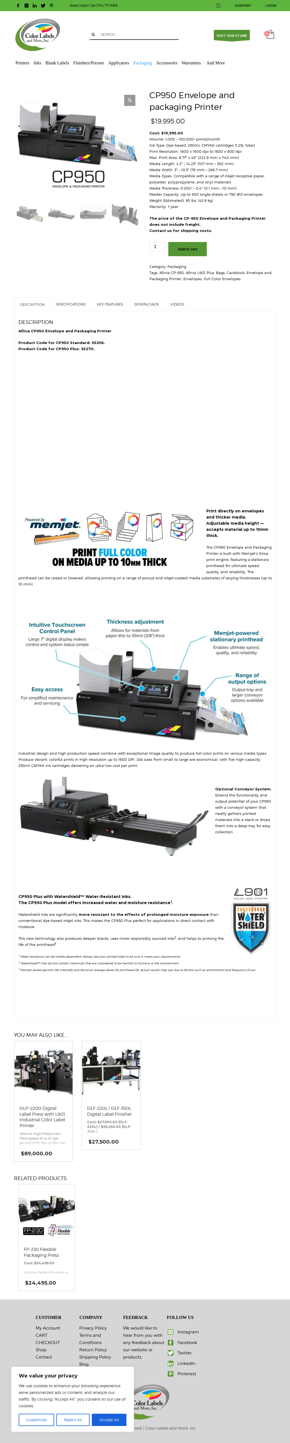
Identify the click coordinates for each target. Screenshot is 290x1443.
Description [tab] (32, 304)
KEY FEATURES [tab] (110, 304)
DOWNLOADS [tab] (146, 304)
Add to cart (187, 249)
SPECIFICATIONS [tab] (71, 304)
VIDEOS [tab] (177, 304)
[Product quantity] (157, 246)
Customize (36, 1419)
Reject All (73, 1419)
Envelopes (192, 279)
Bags (220, 272)
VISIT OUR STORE (232, 37)
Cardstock (236, 272)
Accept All (109, 1419)
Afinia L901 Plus (200, 272)
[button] (129, 100)
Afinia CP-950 (171, 272)
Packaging (176, 266)
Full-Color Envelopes (222, 279)
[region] (72, 1399)
